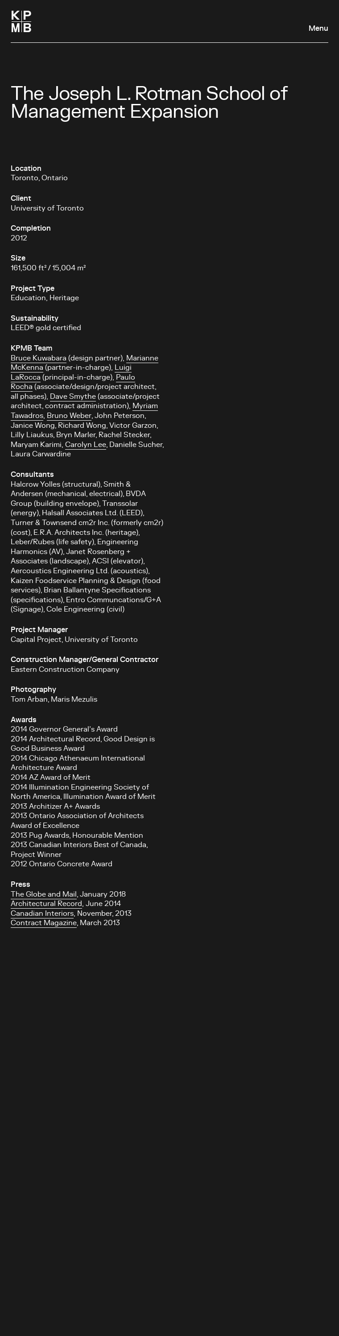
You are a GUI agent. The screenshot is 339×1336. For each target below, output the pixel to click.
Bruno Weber (69, 415)
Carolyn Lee (85, 444)
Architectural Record (46, 903)
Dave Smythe (73, 396)
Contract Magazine (44, 923)
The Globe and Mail (44, 894)
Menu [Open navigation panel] (318, 28)
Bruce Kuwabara (38, 358)
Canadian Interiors (42, 913)
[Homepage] (21, 21)
